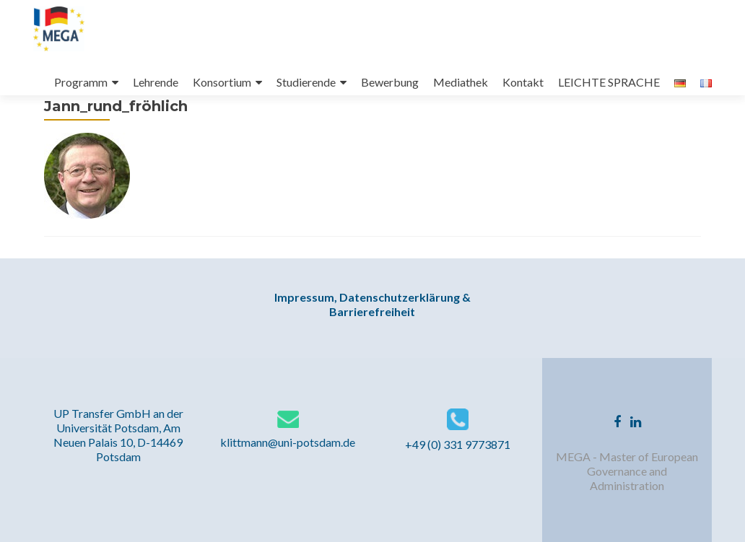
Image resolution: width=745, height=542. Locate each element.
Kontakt (523, 82)
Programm (81, 82)
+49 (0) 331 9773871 (457, 444)
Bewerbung (390, 82)
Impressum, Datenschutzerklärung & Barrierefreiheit (372, 304)
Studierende (306, 82)
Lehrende (155, 82)
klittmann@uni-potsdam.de (287, 442)
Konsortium (222, 82)
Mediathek (460, 82)
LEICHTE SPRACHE (609, 82)
